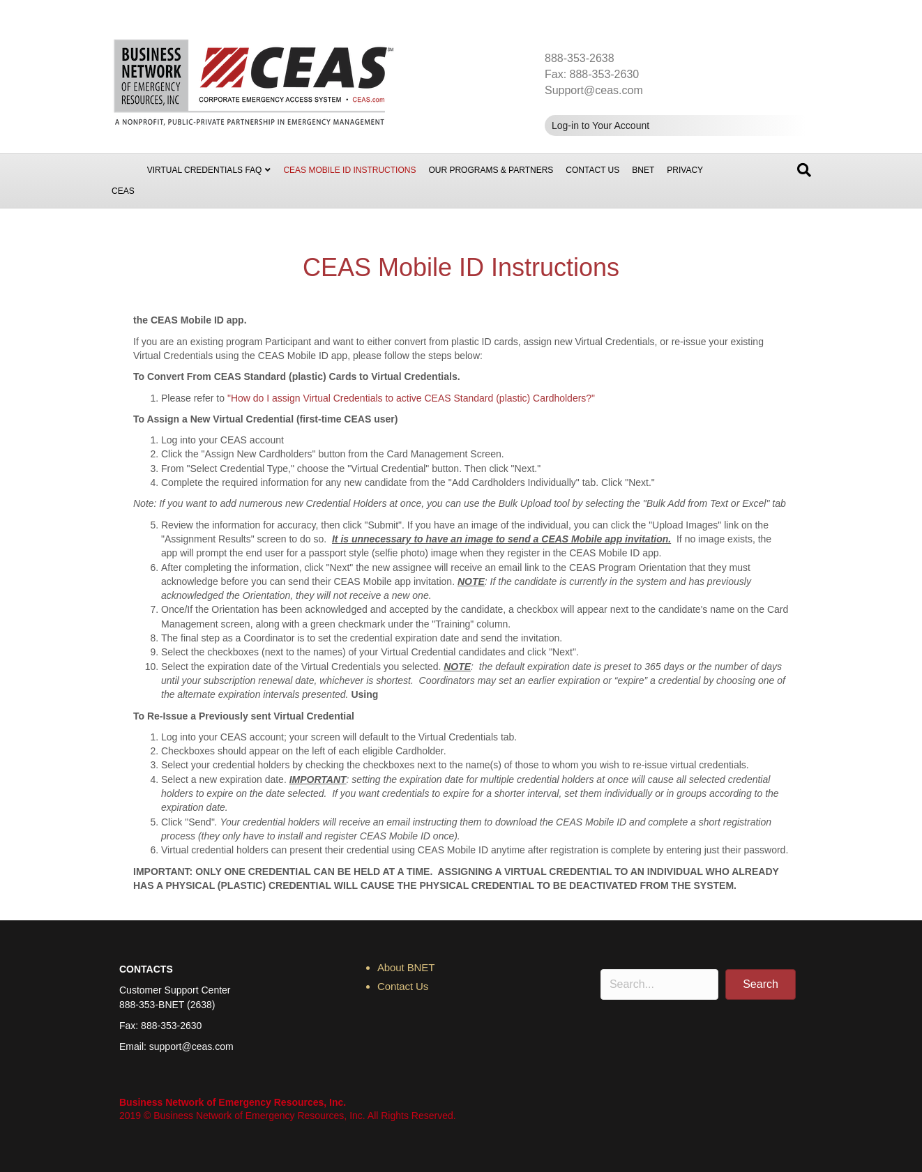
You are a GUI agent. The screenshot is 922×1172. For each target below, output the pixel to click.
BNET (643, 170)
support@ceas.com (191, 1046)
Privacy (685, 170)
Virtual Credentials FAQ (204, 170)
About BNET (405, 967)
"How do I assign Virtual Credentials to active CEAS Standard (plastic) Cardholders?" (411, 398)
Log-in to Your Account (600, 125)
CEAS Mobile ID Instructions (349, 170)
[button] (760, 984)
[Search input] (659, 984)
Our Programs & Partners (490, 170)
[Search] (804, 170)
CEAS (123, 191)
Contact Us (592, 170)
